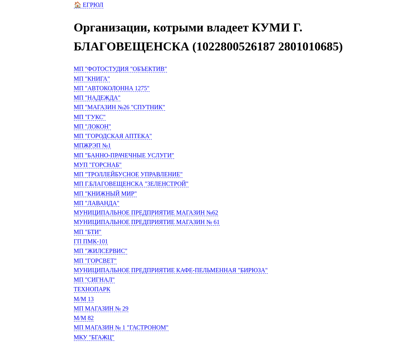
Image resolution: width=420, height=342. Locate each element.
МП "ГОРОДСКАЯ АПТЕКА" (113, 136)
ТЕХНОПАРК (92, 289)
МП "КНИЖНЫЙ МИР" (105, 193)
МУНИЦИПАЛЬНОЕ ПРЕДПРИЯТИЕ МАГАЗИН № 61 (147, 222)
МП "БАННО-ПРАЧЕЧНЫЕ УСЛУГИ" (124, 155)
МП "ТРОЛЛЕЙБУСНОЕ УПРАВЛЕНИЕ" (128, 174)
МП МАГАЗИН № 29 (101, 308)
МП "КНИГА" (92, 78)
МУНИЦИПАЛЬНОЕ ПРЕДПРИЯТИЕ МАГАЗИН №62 (146, 212)
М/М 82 (84, 318)
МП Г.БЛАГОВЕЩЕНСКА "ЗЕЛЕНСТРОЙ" (131, 183)
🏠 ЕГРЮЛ (88, 5)
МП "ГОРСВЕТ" (95, 260)
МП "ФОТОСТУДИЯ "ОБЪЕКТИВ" (120, 69)
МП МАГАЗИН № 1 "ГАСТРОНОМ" (121, 327)
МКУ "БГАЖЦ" (94, 337)
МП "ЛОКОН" (92, 126)
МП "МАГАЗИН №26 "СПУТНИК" (119, 107)
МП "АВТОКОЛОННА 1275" (112, 88)
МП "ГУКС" (90, 117)
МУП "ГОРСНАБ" (98, 165)
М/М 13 (84, 299)
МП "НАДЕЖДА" (97, 97)
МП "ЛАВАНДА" (97, 203)
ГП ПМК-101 (91, 241)
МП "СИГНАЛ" (94, 279)
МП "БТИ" (87, 232)
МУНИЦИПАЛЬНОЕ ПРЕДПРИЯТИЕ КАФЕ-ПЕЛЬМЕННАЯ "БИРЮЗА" (171, 270)
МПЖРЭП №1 (92, 145)
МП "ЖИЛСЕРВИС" (101, 251)
